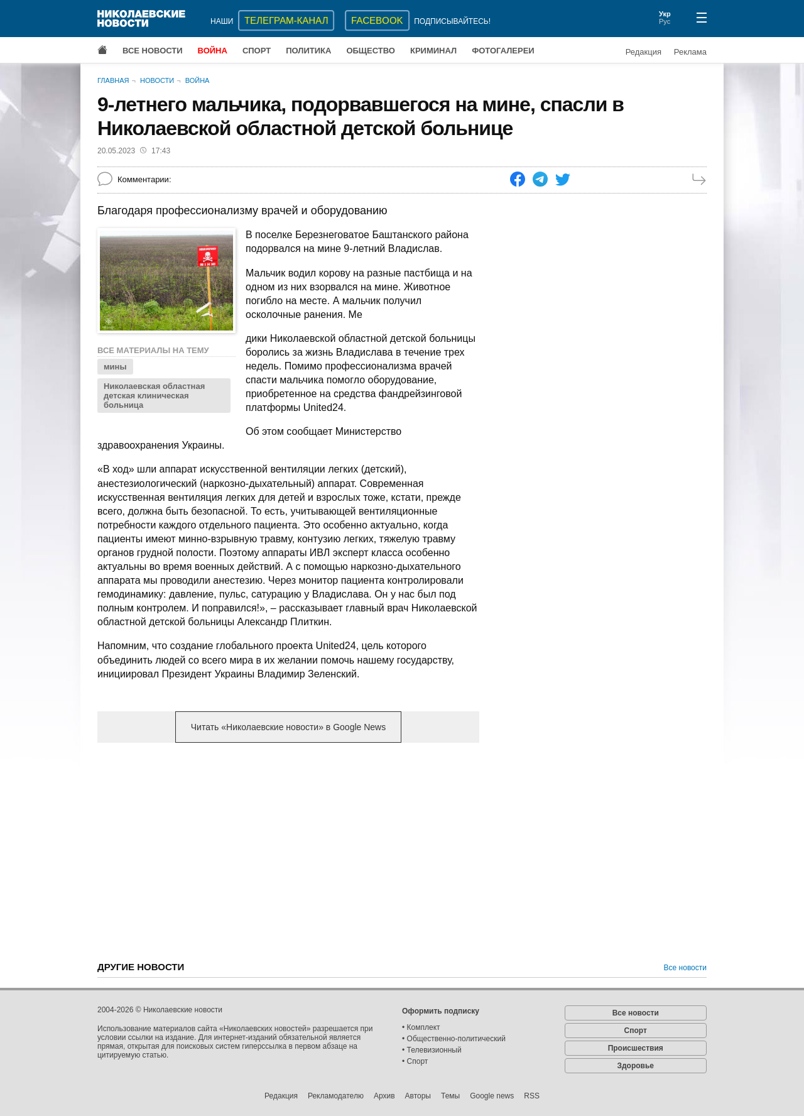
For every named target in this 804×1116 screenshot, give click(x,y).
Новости (157, 80)
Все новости (152, 50)
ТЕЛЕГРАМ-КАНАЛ (286, 20)
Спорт (256, 50)
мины (115, 366)
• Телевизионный (432, 1050)
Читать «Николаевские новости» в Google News (288, 727)
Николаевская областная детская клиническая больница (154, 395)
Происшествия (635, 1048)
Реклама (690, 52)
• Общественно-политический (454, 1038)
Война (212, 50)
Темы (450, 1095)
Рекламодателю (336, 1095)
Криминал (433, 50)
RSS (532, 1095)
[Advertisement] (288, 851)
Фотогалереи (503, 50)
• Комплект (421, 1027)
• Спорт (415, 1061)
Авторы (418, 1095)
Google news (492, 1095)
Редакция (643, 52)
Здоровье (635, 1065)
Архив (384, 1095)
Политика (308, 50)
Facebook (377, 20)
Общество (370, 50)
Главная (113, 80)
